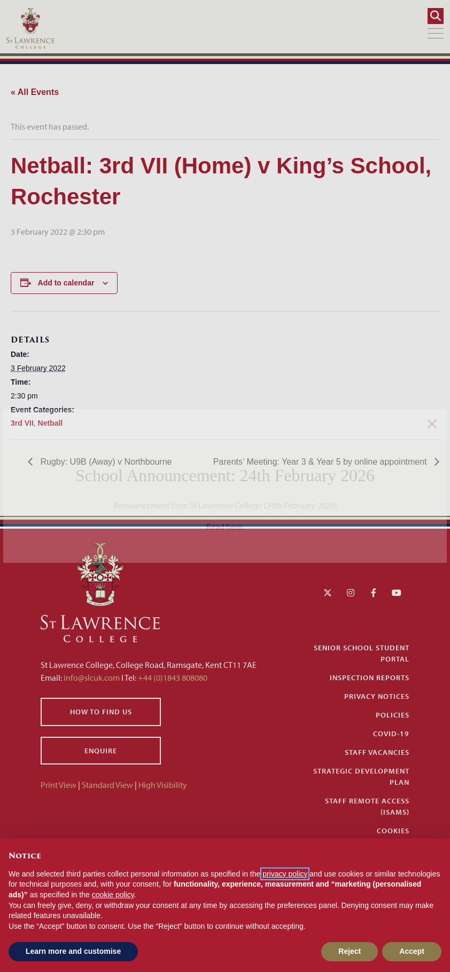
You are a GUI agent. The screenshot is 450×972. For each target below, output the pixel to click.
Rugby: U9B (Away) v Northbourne (105, 461)
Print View (58, 784)
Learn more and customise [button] (73, 951)
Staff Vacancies (377, 752)
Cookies (393, 830)
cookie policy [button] (113, 894)
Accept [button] (411, 951)
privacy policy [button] (284, 874)
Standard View (107, 784)
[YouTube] (396, 592)
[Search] (436, 16)
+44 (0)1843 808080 (171, 677)
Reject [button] (349, 951)
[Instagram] (350, 592)
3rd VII (22, 423)
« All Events (35, 92)
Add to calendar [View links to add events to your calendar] (66, 282)
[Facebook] (373, 592)
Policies (392, 715)
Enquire (100, 750)
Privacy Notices (376, 696)
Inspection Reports (369, 677)
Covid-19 (391, 733)
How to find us (101, 711)
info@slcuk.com (92, 677)
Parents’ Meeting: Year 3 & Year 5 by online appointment (321, 461)
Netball (50, 423)
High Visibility (162, 784)
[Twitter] (327, 592)
